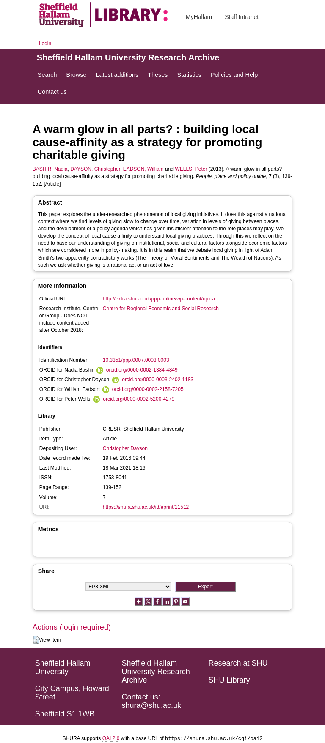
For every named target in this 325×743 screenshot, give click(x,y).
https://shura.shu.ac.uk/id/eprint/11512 (146, 507)
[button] (36, 640)
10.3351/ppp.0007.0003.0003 (136, 360)
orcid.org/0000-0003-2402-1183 (157, 379)
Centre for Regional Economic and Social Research (161, 308)
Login (45, 43)
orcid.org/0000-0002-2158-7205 (148, 389)
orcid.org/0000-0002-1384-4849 (142, 370)
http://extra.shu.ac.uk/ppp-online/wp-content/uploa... (161, 299)
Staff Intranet (242, 17)
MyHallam (199, 17)
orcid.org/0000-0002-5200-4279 (138, 399)
